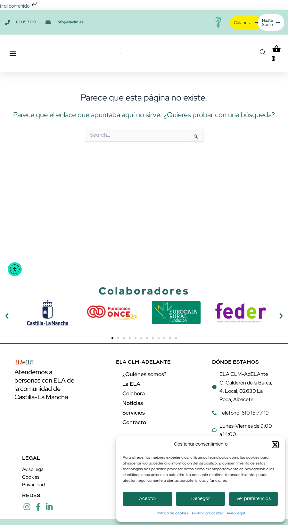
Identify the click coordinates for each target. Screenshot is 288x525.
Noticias (132, 403)
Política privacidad (207, 513)
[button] (275, 444)
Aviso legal (235, 513)
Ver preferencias (253, 498)
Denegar (200, 498)
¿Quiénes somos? (144, 374)
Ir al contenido (19, 6)
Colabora (133, 393)
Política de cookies (172, 513)
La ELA (131, 383)
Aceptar (147, 498)
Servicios (133, 412)
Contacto (134, 422)
